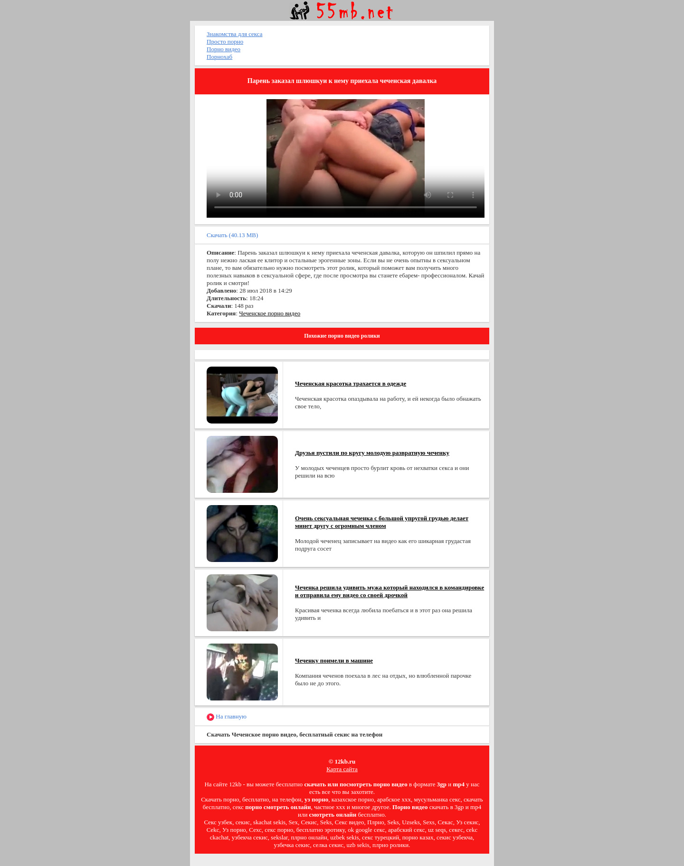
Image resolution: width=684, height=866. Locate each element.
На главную (227, 717)
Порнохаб (219, 56)
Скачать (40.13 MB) (232, 235)
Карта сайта (342, 769)
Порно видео (223, 49)
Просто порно (225, 41)
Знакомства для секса (235, 33)
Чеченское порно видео (269, 313)
